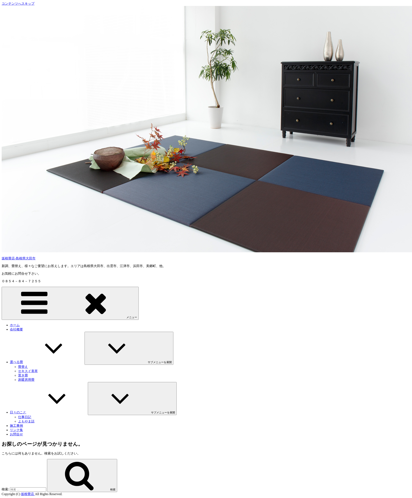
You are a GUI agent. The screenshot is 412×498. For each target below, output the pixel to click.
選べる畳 (47, 362)
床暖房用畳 (26, 379)
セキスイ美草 (28, 371)
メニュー (70, 303)
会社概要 (16, 329)
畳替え (23, 366)
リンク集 (16, 430)
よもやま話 (26, 421)
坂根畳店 (28, 494)
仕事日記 (24, 417)
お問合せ (16, 434)
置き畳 (23, 375)
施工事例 (16, 425)
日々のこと (49, 412)
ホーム (15, 325)
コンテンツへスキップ (18, 3)
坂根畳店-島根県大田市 (18, 258)
